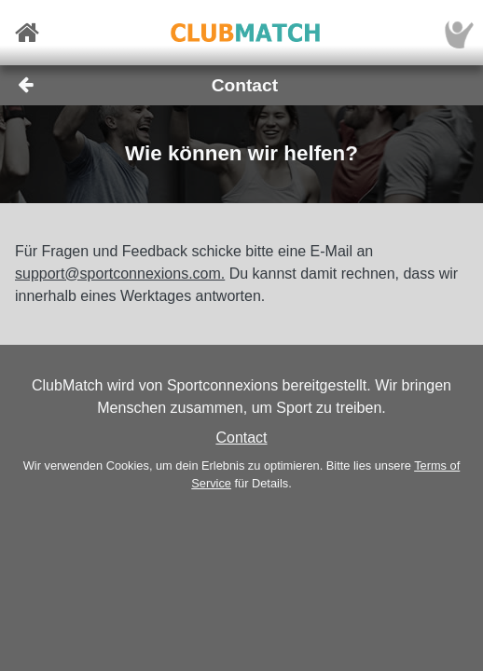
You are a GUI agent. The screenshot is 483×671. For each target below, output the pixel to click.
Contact (241, 437)
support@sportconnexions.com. (120, 273)
